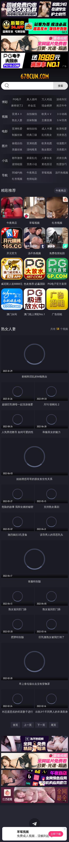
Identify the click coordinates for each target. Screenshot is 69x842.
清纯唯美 (32, 149)
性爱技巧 (61, 164)
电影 (5, 131)
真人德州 (32, 99)
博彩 (5, 102)
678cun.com (34, 76)
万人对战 (47, 99)
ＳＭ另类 (61, 120)
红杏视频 (17, 178)
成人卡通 (47, 128)
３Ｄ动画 (61, 114)
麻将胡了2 (17, 105)
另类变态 (61, 135)
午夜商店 (32, 172)
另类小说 (32, 164)
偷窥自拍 (17, 143)
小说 (5, 161)
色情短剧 (32, 178)
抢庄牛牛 (61, 105)
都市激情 (17, 158)
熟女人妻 (17, 120)
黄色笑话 (47, 164)
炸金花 (32, 105)
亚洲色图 (32, 143)
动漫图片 (61, 143)
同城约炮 (17, 172)
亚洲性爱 (17, 128)
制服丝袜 (17, 135)
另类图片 (61, 149)
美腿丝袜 (17, 149)
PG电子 (17, 99)
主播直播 (47, 120)
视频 (5, 117)
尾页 (53, 725)
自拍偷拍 (32, 114)
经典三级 (32, 135)
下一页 (41, 725)
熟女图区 (47, 149)
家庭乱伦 (32, 158)
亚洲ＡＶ (17, 114)
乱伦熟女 (47, 135)
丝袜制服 (32, 120)
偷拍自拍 (32, 128)
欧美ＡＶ (47, 114)
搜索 (60, 85)
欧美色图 (47, 143)
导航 (5, 175)
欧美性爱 (61, 128)
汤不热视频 (61, 172)
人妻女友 (47, 158)
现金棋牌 (47, 105)
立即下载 (56, 834)
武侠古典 (61, 158)
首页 (15, 725)
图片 (5, 146)
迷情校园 (17, 164)
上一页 (28, 725)
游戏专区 (61, 99)
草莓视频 (47, 172)
